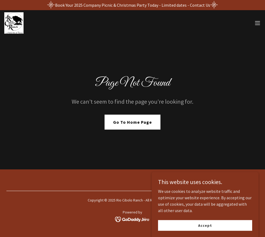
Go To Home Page (132, 122)
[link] (14, 23)
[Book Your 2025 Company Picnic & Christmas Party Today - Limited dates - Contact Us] (132, 5)
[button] (257, 23)
